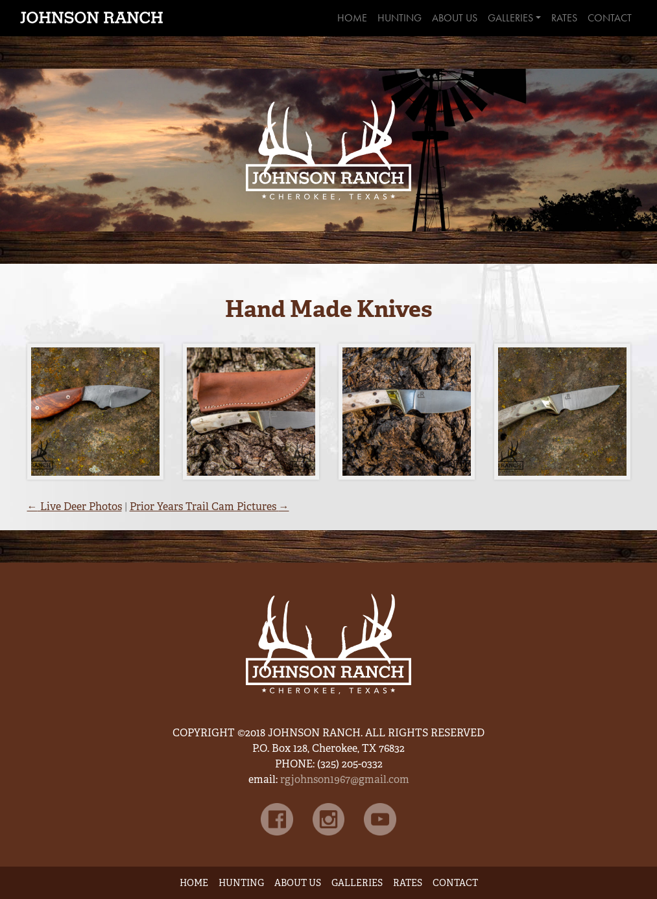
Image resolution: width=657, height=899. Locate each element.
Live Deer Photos (74, 506)
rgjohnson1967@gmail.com (344, 779)
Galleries (510, 18)
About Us (454, 18)
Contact (610, 18)
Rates (564, 18)
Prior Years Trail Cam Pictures (209, 506)
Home (352, 18)
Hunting (399, 18)
